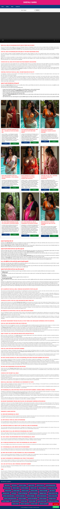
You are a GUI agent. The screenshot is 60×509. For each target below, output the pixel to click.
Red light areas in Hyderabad (53, 501)
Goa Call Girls (14, 493)
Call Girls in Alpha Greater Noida (8, 495)
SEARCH (37, 10)
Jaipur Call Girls (52, 490)
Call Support (56, 504)
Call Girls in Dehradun (43, 498)
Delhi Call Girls (14, 485)
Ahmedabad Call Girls (15, 501)
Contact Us (18, 6)
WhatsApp (14, 143)
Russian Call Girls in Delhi (53, 493)
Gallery (7, 6)
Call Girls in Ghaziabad (30, 495)
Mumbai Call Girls (8, 490)
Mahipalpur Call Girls (43, 493)
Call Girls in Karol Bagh (43, 490)
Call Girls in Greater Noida (20, 495)
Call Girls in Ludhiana (22, 485)
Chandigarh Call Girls (52, 498)
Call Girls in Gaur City (40, 485)
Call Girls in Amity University (41, 495)
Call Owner (25, 142)
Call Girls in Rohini (15, 503)
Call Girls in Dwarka (34, 503)
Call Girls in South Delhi (44, 503)
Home (3, 6)
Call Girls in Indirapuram (33, 493)
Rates (12, 6)
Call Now (5, 143)
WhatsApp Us (56, 506)
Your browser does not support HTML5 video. (30, 27)
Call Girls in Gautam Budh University (10, 498)
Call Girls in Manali (16, 490)
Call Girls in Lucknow (25, 490)
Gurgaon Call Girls (31, 485)
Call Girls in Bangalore (6, 501)
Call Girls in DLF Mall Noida (32, 498)
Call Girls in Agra (24, 501)
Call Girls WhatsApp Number (50, 485)
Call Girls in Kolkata (34, 490)
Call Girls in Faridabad (22, 498)
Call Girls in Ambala (32, 501)
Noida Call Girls (7, 485)
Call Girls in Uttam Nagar (25, 503)
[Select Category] (27, 10)
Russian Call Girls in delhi (42, 501)
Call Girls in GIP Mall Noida (22, 493)
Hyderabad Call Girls (6, 493)
